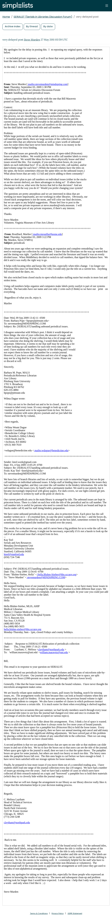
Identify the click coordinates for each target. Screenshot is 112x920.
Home (6, 17)
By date (48, 26)
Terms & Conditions (39, 913)
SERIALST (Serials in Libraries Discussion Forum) (43, 17)
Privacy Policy (58, 913)
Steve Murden (32, 39)
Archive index (12, 26)
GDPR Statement (75, 913)
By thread (32, 26)
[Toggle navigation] (107, 5)
